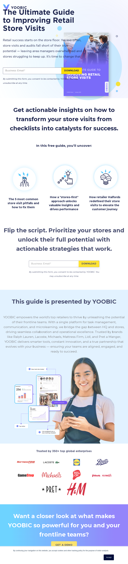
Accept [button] (108, 557)
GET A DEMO (64, 545)
